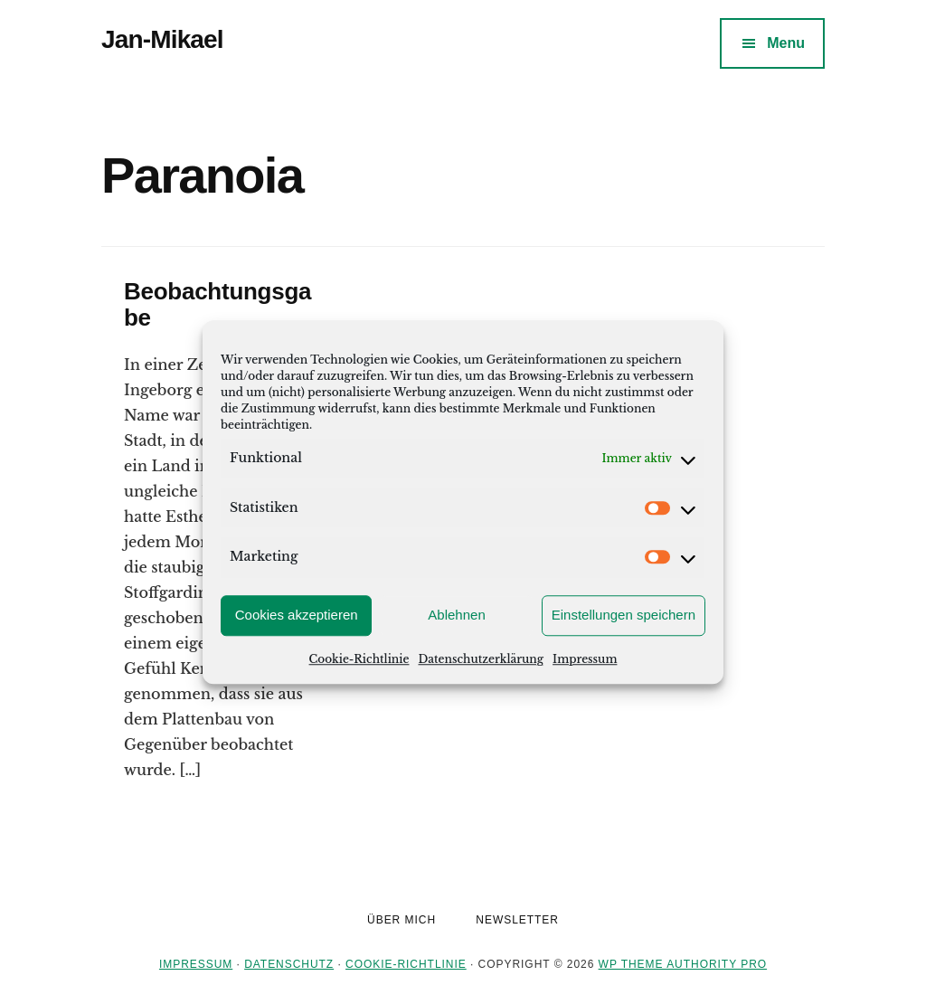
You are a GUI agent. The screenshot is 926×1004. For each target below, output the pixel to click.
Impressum (585, 659)
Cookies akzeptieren (296, 614)
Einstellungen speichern (623, 614)
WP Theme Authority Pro (683, 964)
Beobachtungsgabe (217, 304)
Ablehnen (456, 614)
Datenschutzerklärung (480, 659)
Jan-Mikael (162, 39)
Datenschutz (289, 964)
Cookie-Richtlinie (359, 659)
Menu (786, 43)
